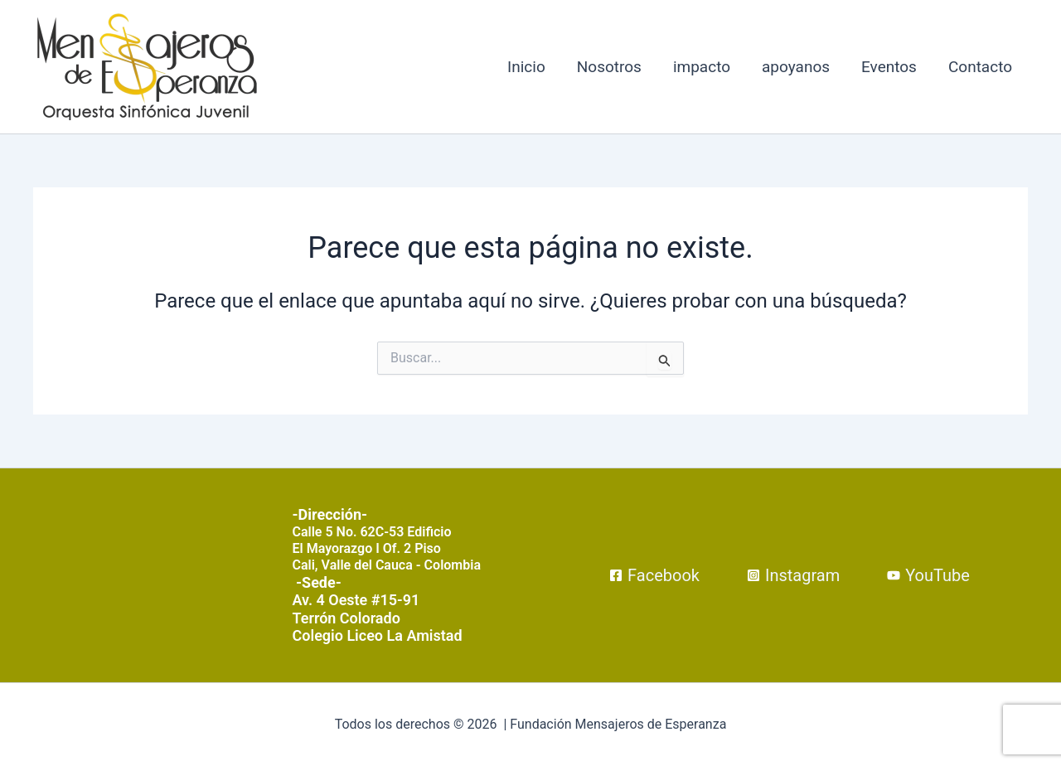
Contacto (980, 66)
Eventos (889, 66)
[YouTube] (928, 575)
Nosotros (609, 66)
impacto (701, 66)
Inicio (526, 66)
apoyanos (796, 66)
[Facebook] (654, 575)
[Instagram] (793, 575)
